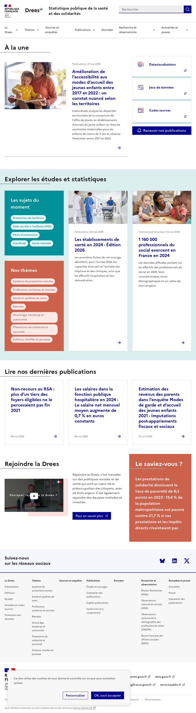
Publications (83, 30)
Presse (172, 593)
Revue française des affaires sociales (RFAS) (152, 639)
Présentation (12, 587)
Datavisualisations (162, 64)
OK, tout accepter (107, 695)
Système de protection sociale (33, 281)
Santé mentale (41, 243)
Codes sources (160, 110)
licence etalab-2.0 (82, 708)
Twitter (186, 560)
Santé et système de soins (30, 298)
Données (107, 30)
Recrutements (153, 699)
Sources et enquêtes (52, 30)
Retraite (18, 307)
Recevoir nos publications (164, 130)
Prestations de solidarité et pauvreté (30, 329)
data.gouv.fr (163, 677)
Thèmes (29, 30)
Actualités (174, 587)
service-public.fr (170, 685)
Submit (187, 9)
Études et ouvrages (97, 587)
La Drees (8, 30)
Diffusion (10, 593)
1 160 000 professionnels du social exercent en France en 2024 (157, 247)
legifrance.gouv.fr (140, 685)
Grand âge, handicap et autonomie (28, 317)
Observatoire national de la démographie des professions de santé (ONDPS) (152, 622)
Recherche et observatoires (128, 30)
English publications (97, 603)
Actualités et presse (170, 30)
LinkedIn (174, 560)
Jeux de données (161, 87)
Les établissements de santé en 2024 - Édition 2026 (98, 244)
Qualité (9, 599)
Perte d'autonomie (25, 235)
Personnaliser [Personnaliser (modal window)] (75, 695)
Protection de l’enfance (28, 218)
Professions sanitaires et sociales (34, 290)
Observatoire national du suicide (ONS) (151, 604)
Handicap (19, 243)
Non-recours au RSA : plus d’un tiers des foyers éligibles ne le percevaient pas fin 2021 (32, 400)
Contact (134, 699)
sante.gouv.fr (138, 677)
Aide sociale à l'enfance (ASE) (32, 226)
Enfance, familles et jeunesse (31, 339)
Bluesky (162, 560)
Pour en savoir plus (90, 516)
